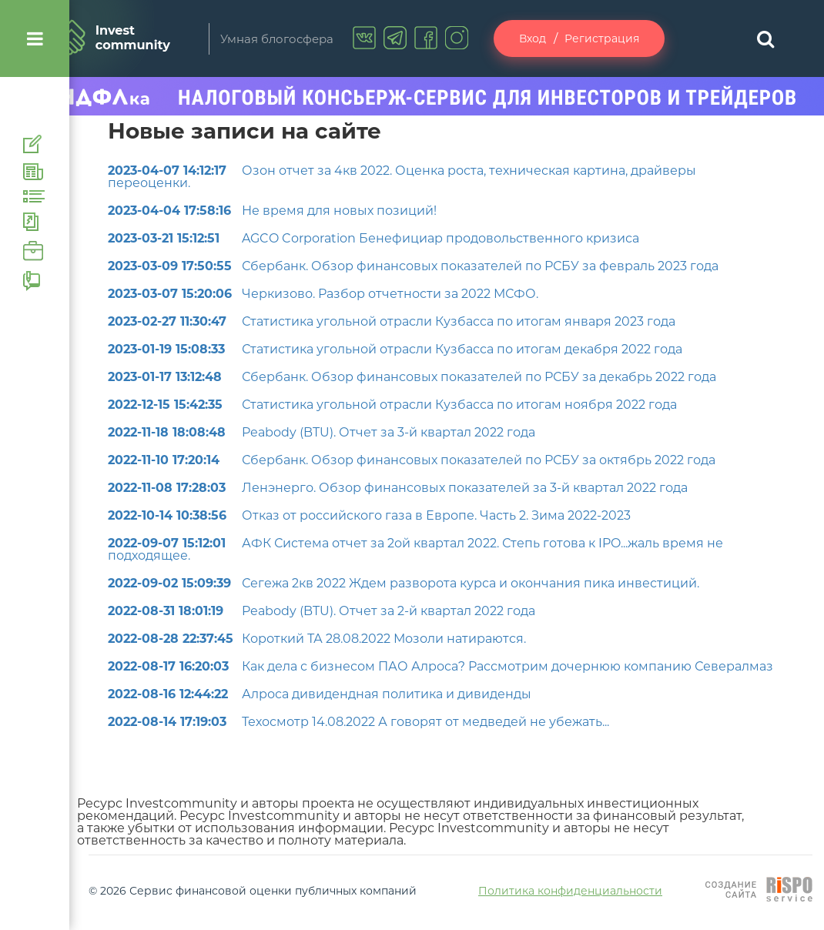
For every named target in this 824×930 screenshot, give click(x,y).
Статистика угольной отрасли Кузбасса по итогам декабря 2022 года (395, 349)
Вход (532, 38)
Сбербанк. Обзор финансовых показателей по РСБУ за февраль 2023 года (413, 266)
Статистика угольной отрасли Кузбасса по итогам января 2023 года (391, 321)
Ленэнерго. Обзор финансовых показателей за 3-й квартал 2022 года (398, 487)
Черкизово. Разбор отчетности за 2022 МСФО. (323, 293)
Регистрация (601, 38)
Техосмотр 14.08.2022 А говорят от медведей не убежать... (358, 721)
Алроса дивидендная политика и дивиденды (319, 694)
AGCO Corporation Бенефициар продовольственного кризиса (373, 238)
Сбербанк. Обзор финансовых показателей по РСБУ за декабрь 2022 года (412, 377)
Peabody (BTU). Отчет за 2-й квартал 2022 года (321, 611)
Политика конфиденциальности (570, 891)
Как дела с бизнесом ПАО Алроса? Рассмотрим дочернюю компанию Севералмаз (440, 666)
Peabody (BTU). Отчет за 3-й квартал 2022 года (321, 432)
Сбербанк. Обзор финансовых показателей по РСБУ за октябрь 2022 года (411, 460)
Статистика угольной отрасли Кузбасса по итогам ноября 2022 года (392, 404)
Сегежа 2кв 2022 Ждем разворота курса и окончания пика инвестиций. (403, 583)
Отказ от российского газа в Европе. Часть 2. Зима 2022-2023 (369, 515)
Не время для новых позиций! (272, 210)
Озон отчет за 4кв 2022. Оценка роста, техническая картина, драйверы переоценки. (402, 176)
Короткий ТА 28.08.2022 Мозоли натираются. (317, 638)
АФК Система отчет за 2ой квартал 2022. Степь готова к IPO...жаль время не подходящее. (415, 549)
